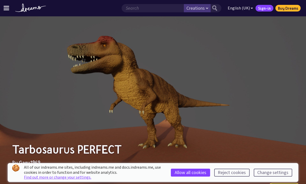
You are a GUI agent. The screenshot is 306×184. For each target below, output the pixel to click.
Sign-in (264, 8)
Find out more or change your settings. (57, 177)
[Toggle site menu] (6, 8)
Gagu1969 (29, 162)
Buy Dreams (288, 8)
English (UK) (240, 8)
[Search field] (153, 8)
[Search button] (216, 8)
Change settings (272, 172)
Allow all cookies (190, 172)
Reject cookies (232, 172)
